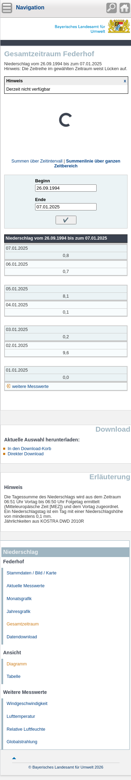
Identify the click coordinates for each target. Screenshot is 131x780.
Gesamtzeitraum (23, 624)
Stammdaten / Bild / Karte (32, 573)
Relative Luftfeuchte (26, 729)
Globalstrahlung (22, 741)
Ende (40, 199)
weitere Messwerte (30, 386)
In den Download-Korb (29, 448)
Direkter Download (26, 453)
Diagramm (17, 664)
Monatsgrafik (19, 598)
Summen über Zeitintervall (37, 161)
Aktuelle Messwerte (25, 585)
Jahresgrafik (19, 611)
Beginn (42, 181)
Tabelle (14, 676)
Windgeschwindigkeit (27, 703)
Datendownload (22, 636)
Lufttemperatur (21, 716)
